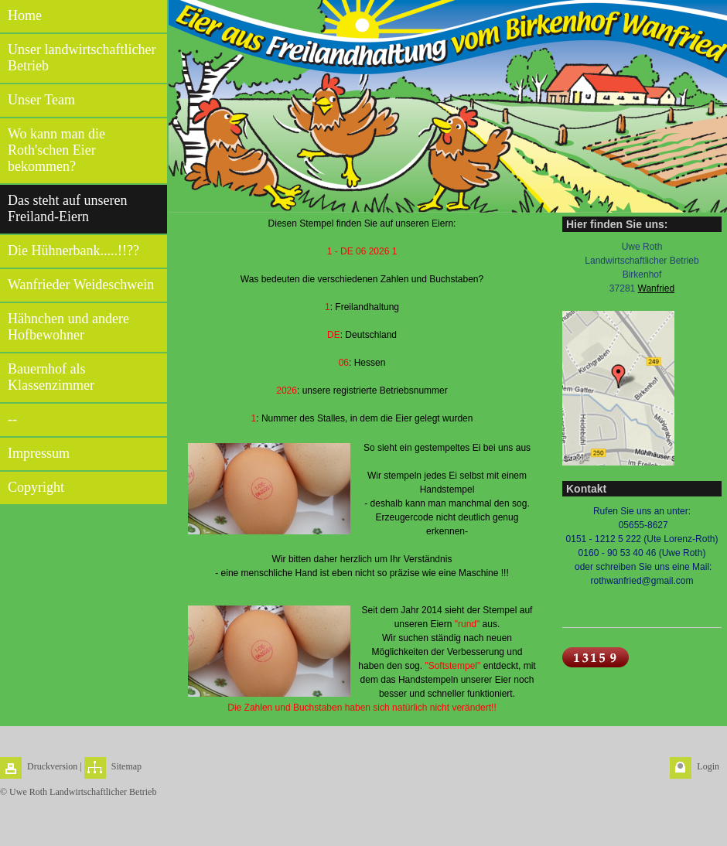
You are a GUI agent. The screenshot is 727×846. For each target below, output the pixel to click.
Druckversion (52, 766)
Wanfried (656, 288)
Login (708, 766)
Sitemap (126, 766)
